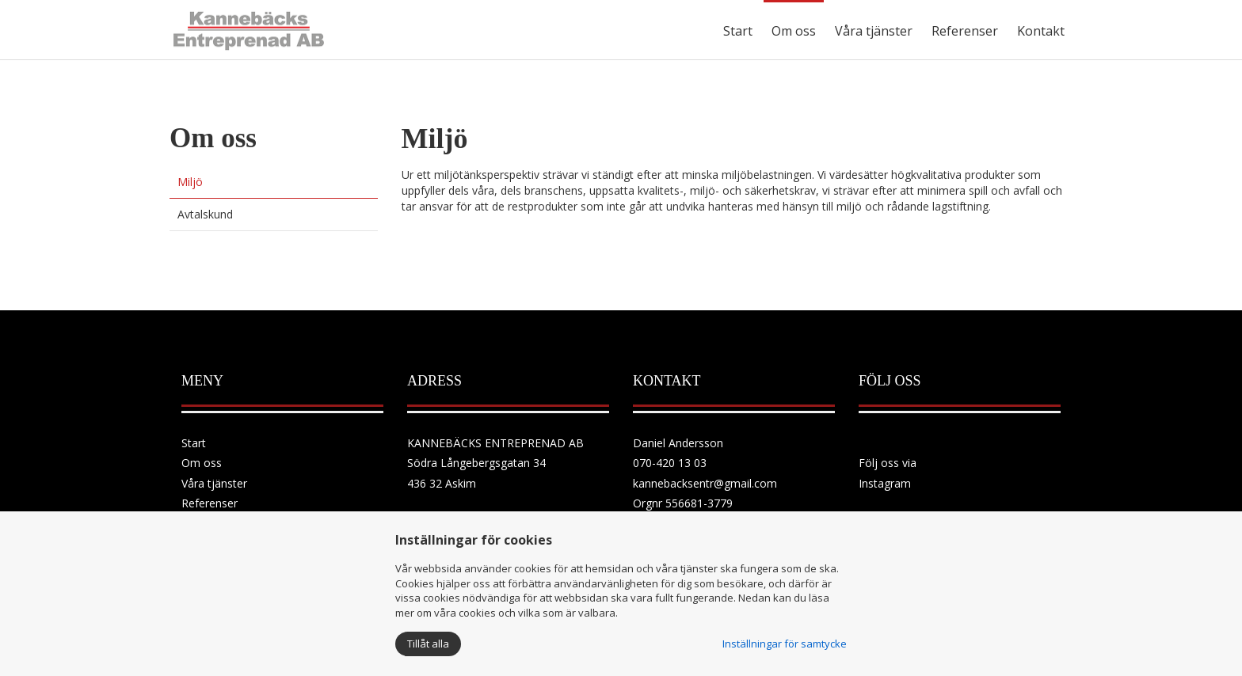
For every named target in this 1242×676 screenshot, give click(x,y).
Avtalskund (205, 214)
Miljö (190, 181)
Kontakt (1041, 31)
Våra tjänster (873, 31)
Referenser (965, 31)
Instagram (885, 483)
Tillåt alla (428, 643)
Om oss (793, 31)
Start (737, 31)
